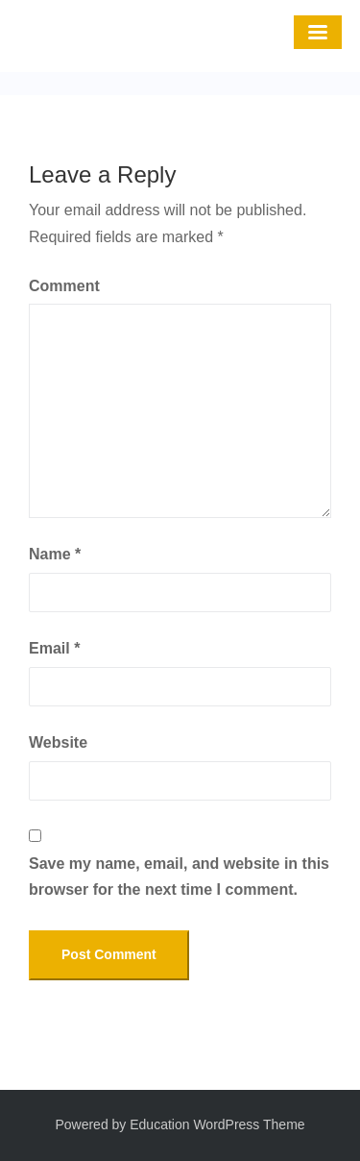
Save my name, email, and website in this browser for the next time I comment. (179, 876)
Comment (64, 286)
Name (55, 554)
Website (58, 742)
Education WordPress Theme (217, 1124)
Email (54, 648)
